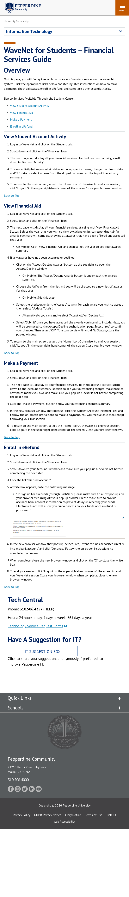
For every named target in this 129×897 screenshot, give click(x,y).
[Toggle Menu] (122, 8)
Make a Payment (21, 119)
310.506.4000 (18, 779)
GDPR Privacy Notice (47, 815)
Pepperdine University (76, 805)
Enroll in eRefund (21, 126)
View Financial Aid (21, 113)
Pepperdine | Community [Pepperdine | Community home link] (20, 3)
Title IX (111, 815)
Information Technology (29, 31)
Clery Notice (73, 815)
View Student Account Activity (29, 106)
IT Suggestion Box (43, 651)
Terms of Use (93, 815)
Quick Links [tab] (20, 698)
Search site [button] (60, 6)
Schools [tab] (15, 708)
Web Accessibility (64, 821)
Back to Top (12, 195)
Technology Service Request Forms (35, 625)
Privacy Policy (21, 815)
